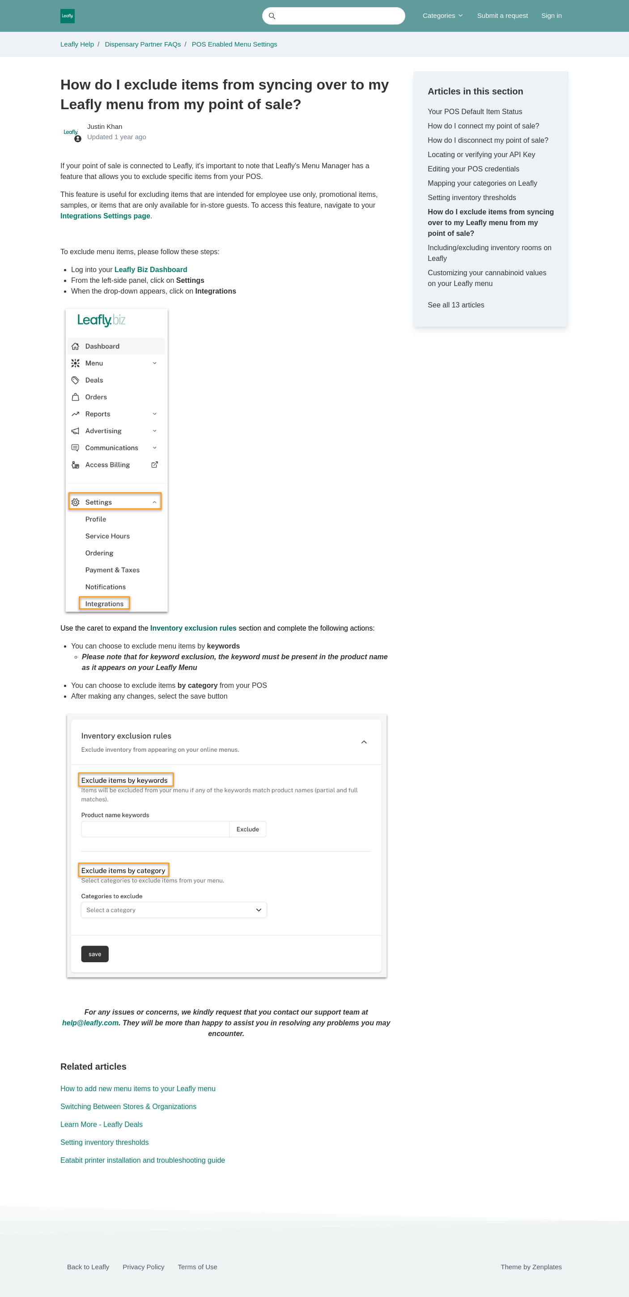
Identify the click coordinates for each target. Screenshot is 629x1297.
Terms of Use (197, 1267)
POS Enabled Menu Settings (234, 44)
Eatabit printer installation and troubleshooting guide (142, 1160)
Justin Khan (104, 126)
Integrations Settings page (105, 216)
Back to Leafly (88, 1267)
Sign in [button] (551, 15)
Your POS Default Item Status (475, 111)
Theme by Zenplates (531, 1266)
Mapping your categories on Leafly (482, 183)
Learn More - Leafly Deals (101, 1124)
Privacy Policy (143, 1267)
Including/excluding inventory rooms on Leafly (490, 253)
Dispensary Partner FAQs (143, 44)
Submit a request (502, 15)
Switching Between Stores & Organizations (128, 1106)
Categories (443, 15)
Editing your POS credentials (473, 169)
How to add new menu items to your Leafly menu (138, 1088)
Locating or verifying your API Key (481, 154)
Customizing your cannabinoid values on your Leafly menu (487, 278)
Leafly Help (77, 44)
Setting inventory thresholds (104, 1142)
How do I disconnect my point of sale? (488, 140)
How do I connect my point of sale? (483, 126)
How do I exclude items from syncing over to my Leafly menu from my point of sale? (491, 222)
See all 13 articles (456, 305)
